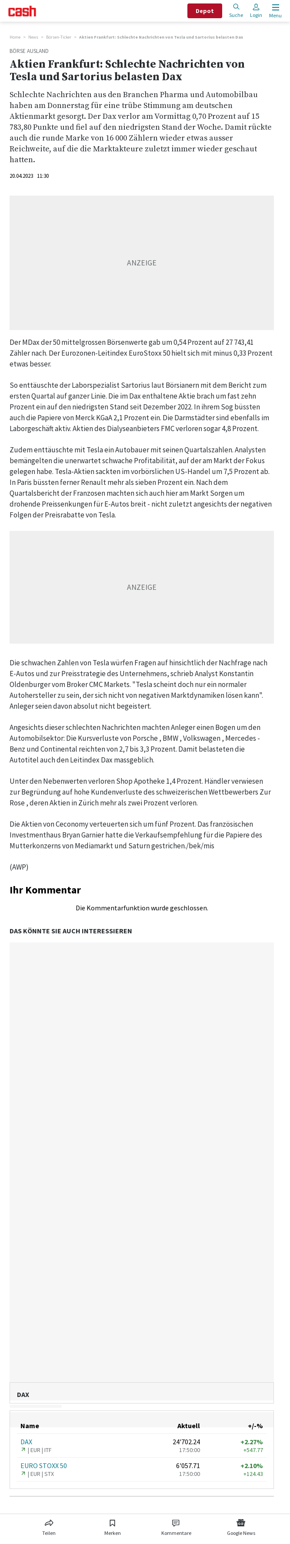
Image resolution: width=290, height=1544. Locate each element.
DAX (26, 1441)
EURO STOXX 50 (43, 1465)
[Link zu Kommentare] (176, 1525)
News (33, 37)
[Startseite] (22, 11)
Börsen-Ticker (58, 37)
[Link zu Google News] (241, 1525)
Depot (205, 11)
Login (256, 10)
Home (15, 37)
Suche (236, 10)
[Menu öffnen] (274, 11)
